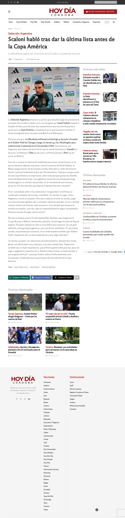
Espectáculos (48, 426)
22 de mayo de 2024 (32, 59)
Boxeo (46, 402)
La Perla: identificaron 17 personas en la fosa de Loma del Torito (91, 99)
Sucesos (46, 493)
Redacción (18, 59)
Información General (51, 469)
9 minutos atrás (88, 223)
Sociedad (87, 195)
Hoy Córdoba (21, 22)
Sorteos (72, 402)
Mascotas (47, 473)
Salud (46, 486)
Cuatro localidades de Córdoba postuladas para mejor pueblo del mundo (98, 234)
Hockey (46, 446)
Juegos (72, 399)
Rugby (46, 483)
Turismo (86, 228)
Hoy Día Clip (48, 456)
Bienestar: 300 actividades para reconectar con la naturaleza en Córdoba (61, 350)
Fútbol (13, 308)
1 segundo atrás (88, 190)
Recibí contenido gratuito (100, 12)
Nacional (87, 180)
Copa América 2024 (20, 267)
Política (66, 22)
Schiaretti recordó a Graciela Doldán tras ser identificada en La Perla (92, 80)
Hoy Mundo (45, 22)
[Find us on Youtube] (18, 2)
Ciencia (46, 406)
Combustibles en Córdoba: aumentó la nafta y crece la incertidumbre (99, 218)
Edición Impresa (75, 389)
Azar (45, 396)
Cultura (46, 416)
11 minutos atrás (88, 240)
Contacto (73, 409)
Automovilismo (49, 389)
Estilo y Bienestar (50, 429)
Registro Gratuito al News (79, 392)
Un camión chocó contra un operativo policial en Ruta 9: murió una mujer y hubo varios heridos (94, 137)
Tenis (49, 308)
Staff (71, 385)
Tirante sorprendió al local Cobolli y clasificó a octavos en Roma (62, 316)
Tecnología (47, 499)
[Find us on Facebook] (8, 2)
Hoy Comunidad (49, 449)
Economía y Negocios (81, 22)
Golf (45, 442)
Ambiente (47, 382)
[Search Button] (114, 22)
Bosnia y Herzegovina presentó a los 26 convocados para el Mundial (24, 350)
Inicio (11, 22)
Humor (46, 466)
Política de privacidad (77, 406)
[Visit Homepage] (62, 12)
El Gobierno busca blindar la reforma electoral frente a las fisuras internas (100, 185)
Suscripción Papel (76, 396)
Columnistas (48, 409)
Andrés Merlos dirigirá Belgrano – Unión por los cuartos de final (22, 316)
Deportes (96, 22)
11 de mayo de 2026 (15, 322)
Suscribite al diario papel (106, 2)
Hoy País (33, 22)
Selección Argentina (48, 267)
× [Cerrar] (96, 509)
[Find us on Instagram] (14, 2)
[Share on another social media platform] (76, 277)
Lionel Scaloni (34, 267)
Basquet (46, 399)
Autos (46, 392)
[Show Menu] (9, 11)
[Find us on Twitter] (11, 2)
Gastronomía (48, 436)
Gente (46, 439)
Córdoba (47, 412)
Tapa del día (48, 496)
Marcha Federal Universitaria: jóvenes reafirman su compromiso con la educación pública (98, 201)
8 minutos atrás (88, 208)
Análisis (57, 22)
